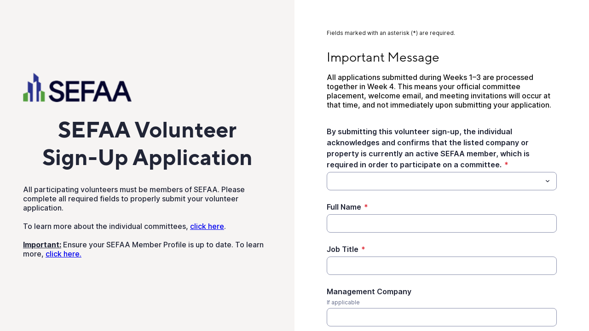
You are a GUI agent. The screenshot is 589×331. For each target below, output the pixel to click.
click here (207, 226)
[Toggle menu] (547, 181)
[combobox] (442, 181)
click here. (63, 253)
